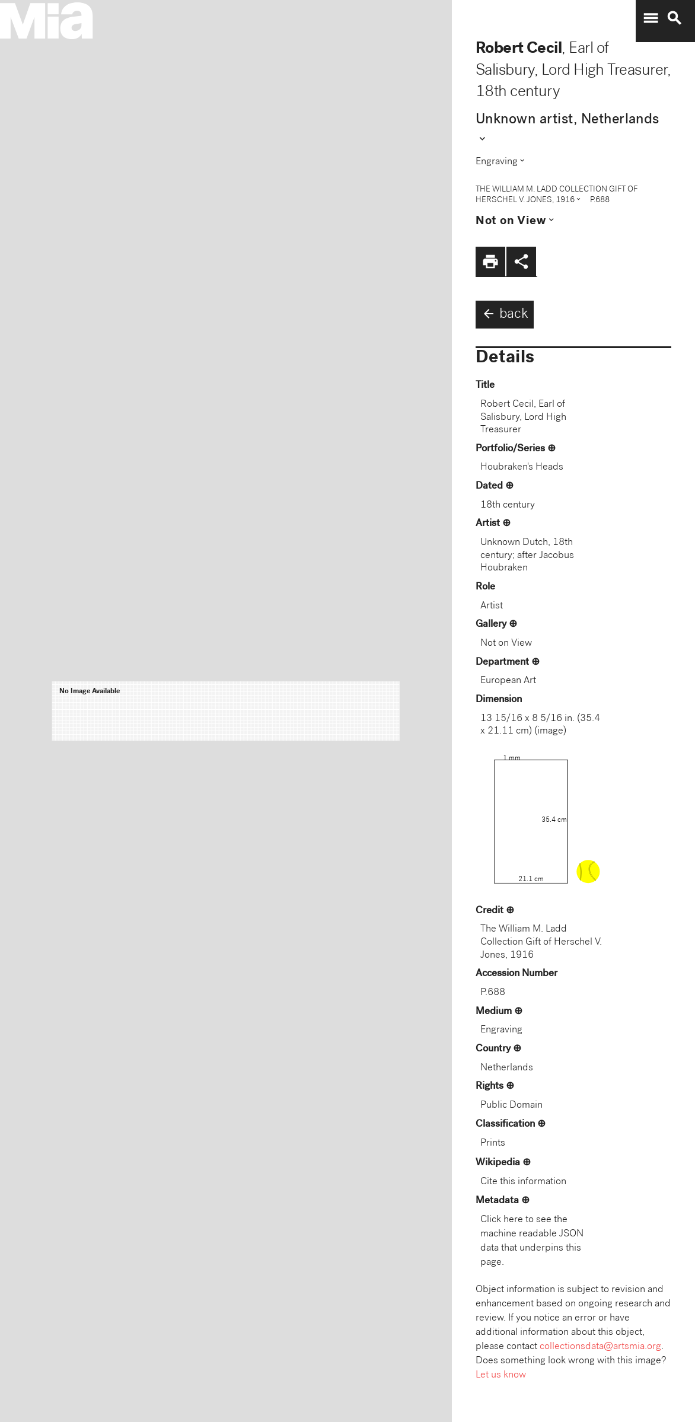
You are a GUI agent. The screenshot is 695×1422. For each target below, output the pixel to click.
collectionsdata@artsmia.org (600, 1347)
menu (650, 18)
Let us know (501, 1375)
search (674, 18)
